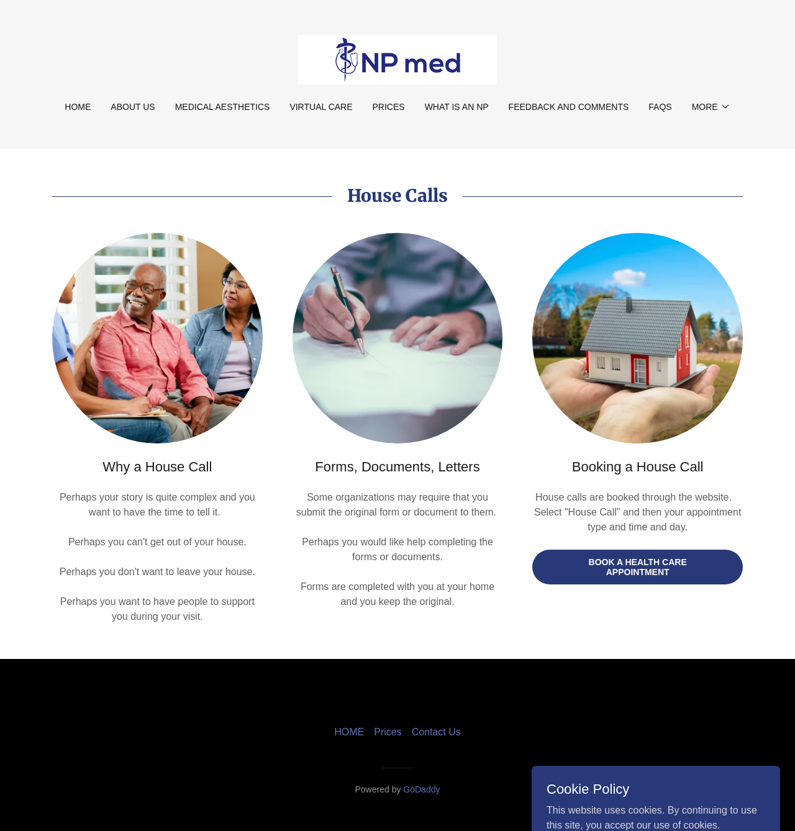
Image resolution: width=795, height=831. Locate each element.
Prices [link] (389, 107)
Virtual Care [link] (320, 107)
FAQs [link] (659, 107)
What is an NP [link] (457, 107)
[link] (397, 58)
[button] (711, 106)
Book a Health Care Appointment (638, 567)
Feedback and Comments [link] (569, 107)
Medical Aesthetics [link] (222, 107)
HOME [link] (78, 107)
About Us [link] (133, 107)
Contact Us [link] (436, 732)
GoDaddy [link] (421, 789)
